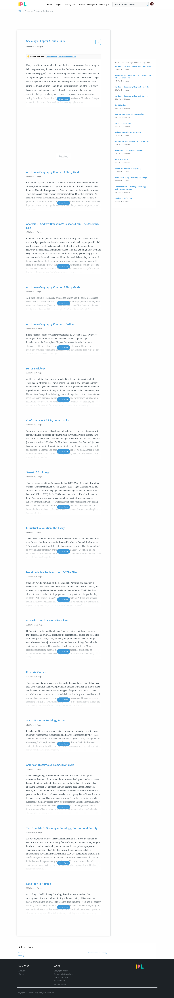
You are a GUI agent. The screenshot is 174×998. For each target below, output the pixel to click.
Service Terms (60, 984)
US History (103, 4)
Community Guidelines (63, 974)
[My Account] (153, 4)
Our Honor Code (61, 977)
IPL (20, 11)
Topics (59, 4)
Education (21, 953)
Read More (63, 203)
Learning (21, 956)
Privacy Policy (59, 980)
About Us (23, 970)
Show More (63, 99)
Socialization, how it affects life (61, 56)
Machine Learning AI (87, 4)
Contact (22, 974)
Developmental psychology (97, 953)
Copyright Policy (61, 970)
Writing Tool (71, 4)
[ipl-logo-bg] (23, 4)
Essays (51, 4)
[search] (146, 4)
